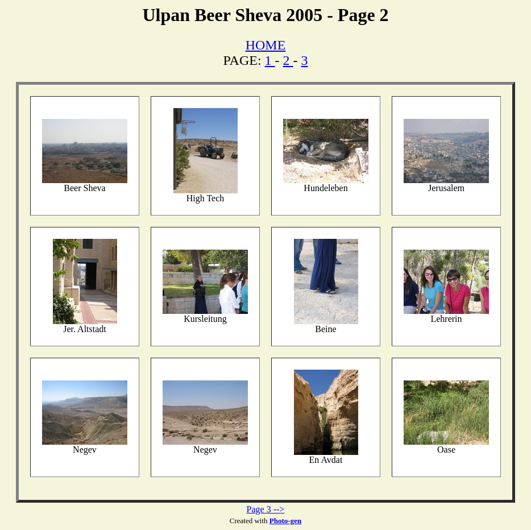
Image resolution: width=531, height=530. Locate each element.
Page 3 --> (266, 509)
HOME (266, 45)
